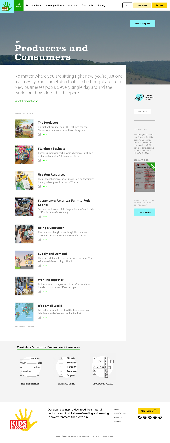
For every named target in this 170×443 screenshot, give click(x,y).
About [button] (73, 5)
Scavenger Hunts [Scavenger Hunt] (54, 5)
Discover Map (33, 5)
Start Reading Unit (142, 23)
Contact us (149, 410)
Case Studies (120, 413)
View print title (144, 212)
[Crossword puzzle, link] (103, 382)
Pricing (101, 5)
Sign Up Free (142, 5)
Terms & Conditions (108, 436)
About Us (118, 417)
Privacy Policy (95, 436)
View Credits (142, 111)
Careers (117, 421)
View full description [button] (26, 101)
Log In (159, 5)
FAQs (116, 409)
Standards (87, 5)
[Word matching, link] (66, 382)
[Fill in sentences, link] (30, 382)
